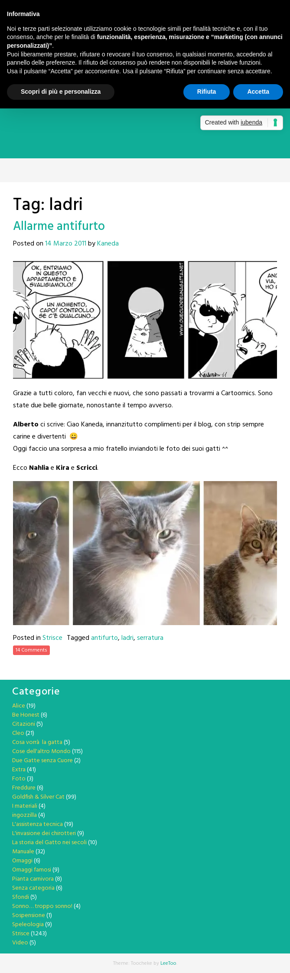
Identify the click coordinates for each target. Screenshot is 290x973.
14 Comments (31, 650)
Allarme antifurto (59, 226)
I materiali (24, 806)
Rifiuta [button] (206, 91)
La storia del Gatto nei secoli (49, 843)
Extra (19, 770)
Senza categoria (33, 888)
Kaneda (108, 243)
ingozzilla (24, 815)
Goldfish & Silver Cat (38, 797)
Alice (18, 706)
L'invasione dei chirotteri (44, 834)
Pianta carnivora (33, 879)
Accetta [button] (258, 91)
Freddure (24, 788)
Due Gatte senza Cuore (42, 761)
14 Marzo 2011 (65, 243)
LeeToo (168, 963)
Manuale (23, 852)
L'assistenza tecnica (37, 824)
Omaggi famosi (31, 870)
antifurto (104, 638)
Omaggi (22, 861)
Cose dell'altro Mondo (41, 752)
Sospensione (28, 916)
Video (20, 943)
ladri (127, 638)
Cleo (18, 733)
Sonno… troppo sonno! (42, 906)
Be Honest (25, 715)
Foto (19, 779)
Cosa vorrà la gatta (37, 742)
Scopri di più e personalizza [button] (61, 91)
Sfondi (20, 897)
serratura (150, 638)
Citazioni (23, 724)
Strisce (52, 638)
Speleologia (28, 925)
